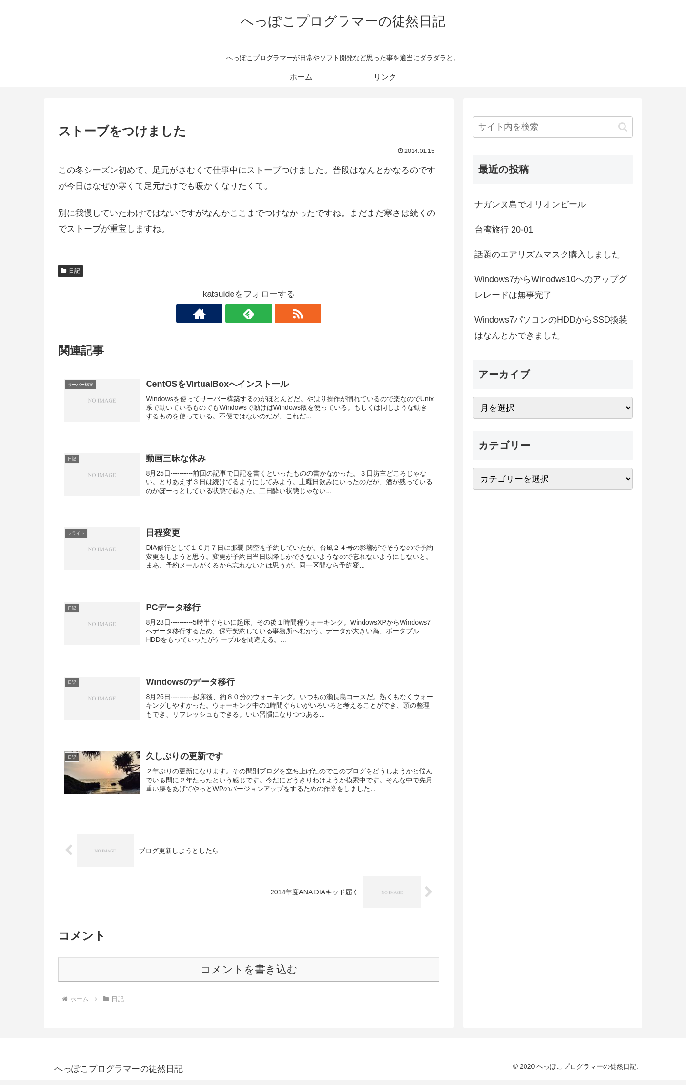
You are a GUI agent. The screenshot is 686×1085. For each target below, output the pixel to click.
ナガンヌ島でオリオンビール (530, 204)
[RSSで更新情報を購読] (270, 313)
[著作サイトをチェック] (226, 313)
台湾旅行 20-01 (503, 229)
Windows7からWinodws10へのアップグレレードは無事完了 (550, 286)
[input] (553, 127)
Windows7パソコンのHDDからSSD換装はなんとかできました (550, 327)
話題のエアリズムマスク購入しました (547, 254)
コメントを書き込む (249, 974)
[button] (623, 127)
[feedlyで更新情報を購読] (248, 313)
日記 (70, 270)
